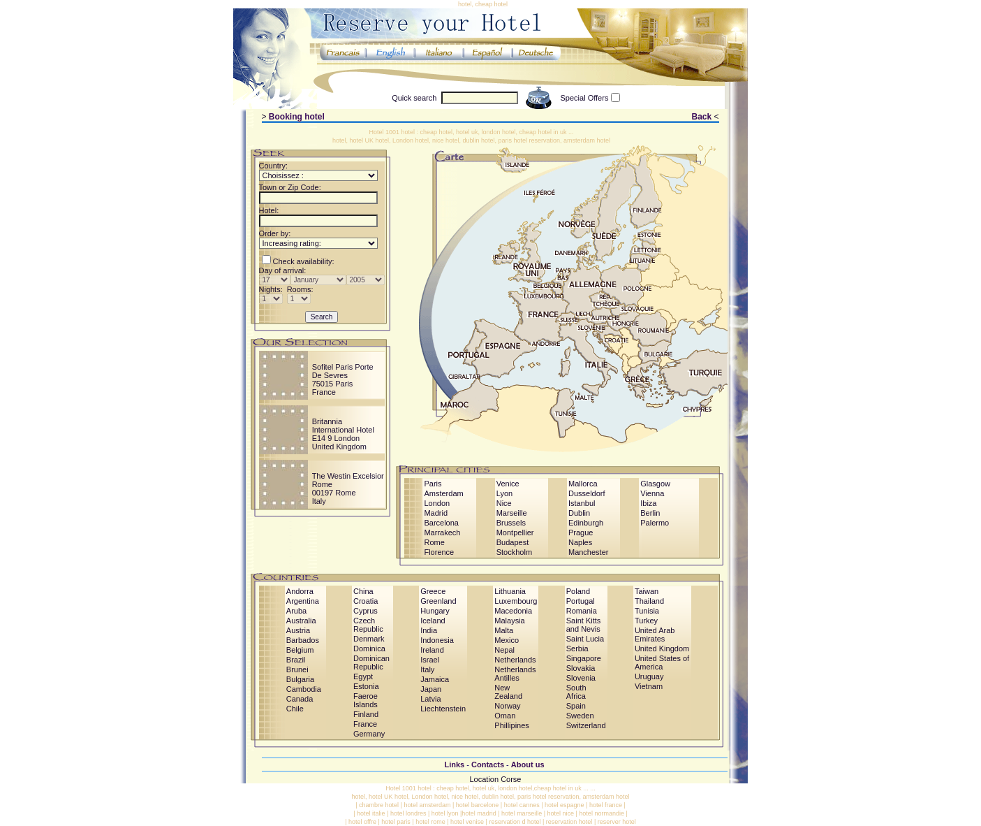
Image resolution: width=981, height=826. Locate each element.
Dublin (579, 513)
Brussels (511, 523)
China (363, 591)
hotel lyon (445, 813)
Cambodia (303, 689)
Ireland (432, 650)
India (428, 630)
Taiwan (646, 591)
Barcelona (441, 523)
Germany (369, 734)
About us (528, 764)
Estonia (366, 686)
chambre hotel (379, 805)
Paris (432, 483)
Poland (578, 591)
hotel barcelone (477, 805)
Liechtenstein (443, 708)
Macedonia (513, 611)
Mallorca (583, 483)
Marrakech (442, 532)
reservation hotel (569, 821)
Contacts (487, 764)
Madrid (436, 513)
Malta (503, 630)
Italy (427, 669)
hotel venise (467, 821)
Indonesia (437, 640)
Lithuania (510, 591)
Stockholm (514, 552)
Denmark (369, 639)
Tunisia (647, 611)
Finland (365, 714)
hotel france (605, 805)
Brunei (297, 669)
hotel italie (371, 813)
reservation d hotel (514, 821)
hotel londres (408, 813)
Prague (580, 532)
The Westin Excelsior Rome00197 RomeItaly (348, 488)
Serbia (577, 648)
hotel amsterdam (427, 805)
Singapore (583, 658)
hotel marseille (521, 813)
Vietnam (649, 686)
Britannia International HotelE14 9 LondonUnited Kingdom (343, 434)
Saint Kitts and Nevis (583, 624)
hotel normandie (601, 813)
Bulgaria (300, 679)
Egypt (363, 676)
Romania (581, 611)
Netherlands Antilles (515, 673)
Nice (504, 503)
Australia (301, 620)
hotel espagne (564, 805)
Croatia (365, 601)
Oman (504, 715)
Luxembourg (515, 601)
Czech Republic (368, 624)
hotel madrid (479, 813)
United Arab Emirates (654, 634)
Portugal (580, 601)
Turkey (646, 620)
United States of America (662, 662)
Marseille (511, 513)
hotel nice (560, 813)
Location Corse (496, 779)
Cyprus (365, 611)
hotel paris (396, 821)
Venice (507, 483)
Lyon (504, 493)
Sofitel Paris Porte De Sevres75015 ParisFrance (343, 379)
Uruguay (649, 676)
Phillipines (511, 725)
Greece (432, 591)
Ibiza (648, 503)
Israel (429, 659)
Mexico (506, 640)
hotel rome (430, 821)
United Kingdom (662, 648)
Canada (300, 699)
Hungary (435, 611)
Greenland (438, 601)
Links (454, 764)
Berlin (650, 513)
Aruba (296, 611)
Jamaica (434, 679)
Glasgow (655, 483)
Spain (576, 706)
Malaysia (509, 620)
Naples (580, 542)
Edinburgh (585, 523)
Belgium (300, 650)
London (437, 503)
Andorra (300, 591)
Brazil (296, 659)
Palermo (654, 523)
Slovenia (581, 678)
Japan (430, 689)
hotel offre (362, 821)
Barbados (302, 640)
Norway (507, 706)
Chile (295, 708)
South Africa (576, 691)
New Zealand (508, 691)
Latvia (430, 699)
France (365, 724)
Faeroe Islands (365, 700)
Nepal (504, 650)
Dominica (369, 648)
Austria (298, 630)
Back (701, 117)
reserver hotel (617, 821)
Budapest (512, 542)
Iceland (432, 620)
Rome (434, 542)
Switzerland (586, 725)
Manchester (588, 552)
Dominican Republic (371, 662)
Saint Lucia (585, 639)
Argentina (302, 601)
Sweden (580, 715)
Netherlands (515, 659)
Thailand (649, 601)
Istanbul (582, 503)
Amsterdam (443, 493)
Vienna (652, 493)
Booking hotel (297, 117)
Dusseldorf (586, 493)
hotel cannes (522, 805)
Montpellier (515, 532)
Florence (439, 552)
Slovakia (581, 668)
